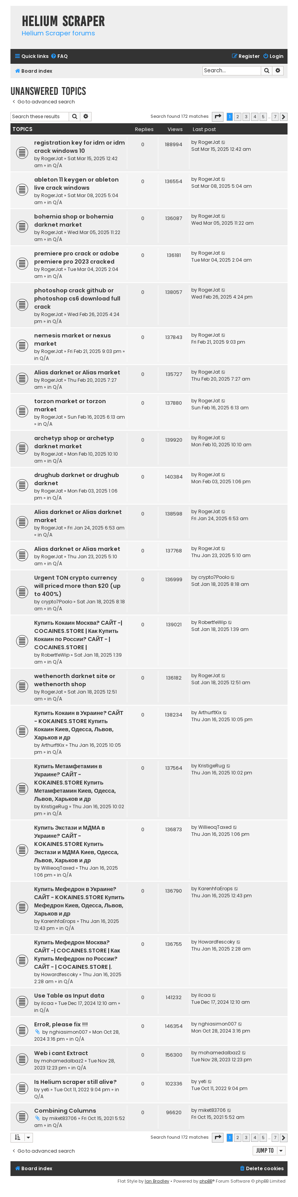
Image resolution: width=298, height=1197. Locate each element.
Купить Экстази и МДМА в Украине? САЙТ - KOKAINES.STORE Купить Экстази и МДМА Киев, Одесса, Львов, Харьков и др (76, 844)
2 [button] (237, 117)
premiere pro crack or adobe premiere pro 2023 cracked (76, 258)
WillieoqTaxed (57, 868)
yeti (45, 1089)
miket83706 (63, 1118)
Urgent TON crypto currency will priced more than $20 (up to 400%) (77, 586)
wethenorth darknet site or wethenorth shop (74, 680)
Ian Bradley (157, 1181)
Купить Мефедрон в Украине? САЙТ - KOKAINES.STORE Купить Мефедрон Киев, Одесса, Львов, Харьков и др (79, 901)
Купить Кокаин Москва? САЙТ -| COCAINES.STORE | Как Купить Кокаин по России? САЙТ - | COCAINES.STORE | (78, 635)
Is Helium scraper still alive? (75, 1082)
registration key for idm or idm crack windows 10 (79, 147)
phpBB (205, 1181)
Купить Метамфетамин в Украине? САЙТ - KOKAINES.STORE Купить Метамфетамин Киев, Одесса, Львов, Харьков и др (75, 782)
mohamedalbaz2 (62, 1060)
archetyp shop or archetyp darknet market (74, 442)
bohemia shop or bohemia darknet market (73, 221)
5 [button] (263, 117)
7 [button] (275, 117)
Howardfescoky (59, 974)
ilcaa (47, 1003)
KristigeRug (54, 806)
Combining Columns (65, 1111)
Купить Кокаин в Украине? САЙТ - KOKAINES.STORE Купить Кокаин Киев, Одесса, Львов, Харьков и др (78, 725)
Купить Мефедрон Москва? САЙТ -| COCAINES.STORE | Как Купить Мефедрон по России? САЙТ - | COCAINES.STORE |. (77, 954)
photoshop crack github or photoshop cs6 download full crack (77, 299)
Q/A (57, 165)
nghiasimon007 (68, 1032)
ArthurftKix (52, 745)
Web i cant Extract (61, 1053)
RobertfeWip (55, 655)
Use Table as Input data (69, 996)
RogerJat (52, 158)
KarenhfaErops (58, 921)
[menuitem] (59, 56)
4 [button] (254, 117)
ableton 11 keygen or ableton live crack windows (76, 184)
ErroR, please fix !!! (61, 1024)
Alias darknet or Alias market (77, 372)
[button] (218, 116)
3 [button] (246, 117)
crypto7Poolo (56, 601)
